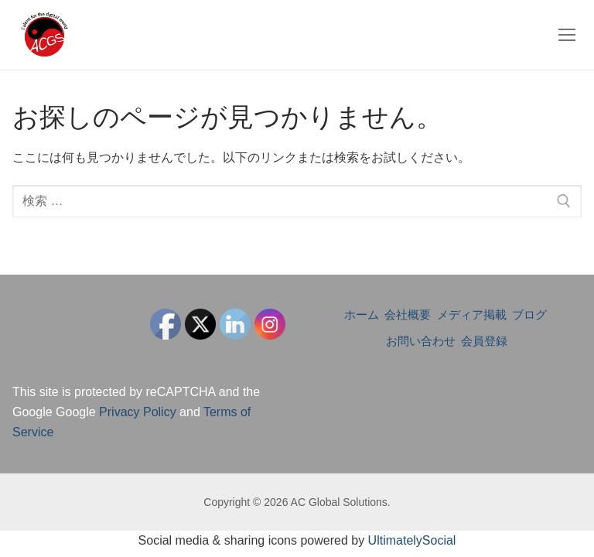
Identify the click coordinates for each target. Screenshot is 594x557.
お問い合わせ (421, 340)
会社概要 (407, 314)
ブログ (529, 314)
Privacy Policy (137, 412)
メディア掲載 (472, 314)
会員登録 (484, 340)
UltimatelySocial (412, 540)
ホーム (361, 314)
